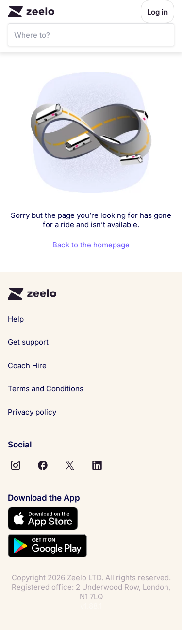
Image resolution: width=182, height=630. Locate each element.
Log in (157, 11)
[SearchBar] (91, 34)
